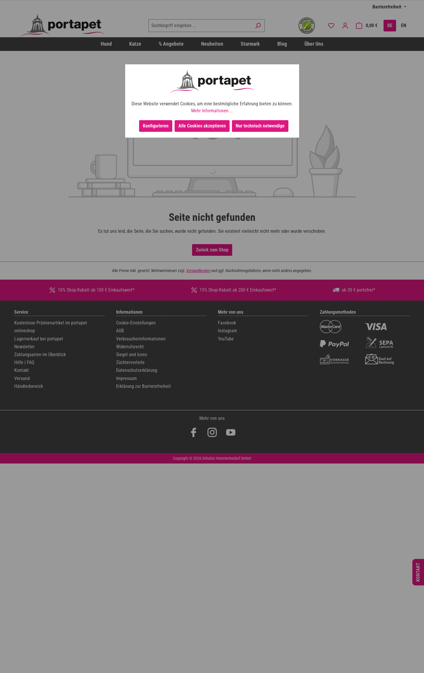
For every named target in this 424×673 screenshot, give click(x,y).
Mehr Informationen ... (212, 110)
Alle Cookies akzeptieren (202, 126)
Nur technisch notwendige (260, 126)
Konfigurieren (155, 126)
